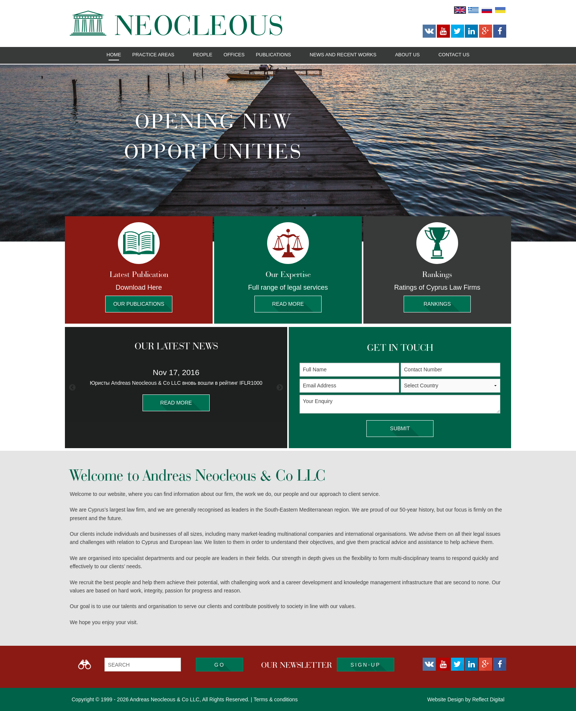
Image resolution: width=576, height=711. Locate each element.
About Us (407, 54)
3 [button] (293, 208)
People (202, 54)
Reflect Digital (488, 699)
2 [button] (282, 208)
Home (114, 54)
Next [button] (280, 387)
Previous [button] (72, 387)
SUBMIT (399, 428)
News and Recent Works (343, 54)
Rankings (437, 304)
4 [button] (305, 208)
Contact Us (453, 54)
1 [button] (271, 208)
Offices (233, 54)
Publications (273, 54)
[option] (288, 153)
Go (220, 665)
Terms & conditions (276, 699)
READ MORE (176, 402)
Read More (288, 304)
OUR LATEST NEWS (176, 346)
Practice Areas (153, 54)
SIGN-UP (366, 665)
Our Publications (138, 304)
